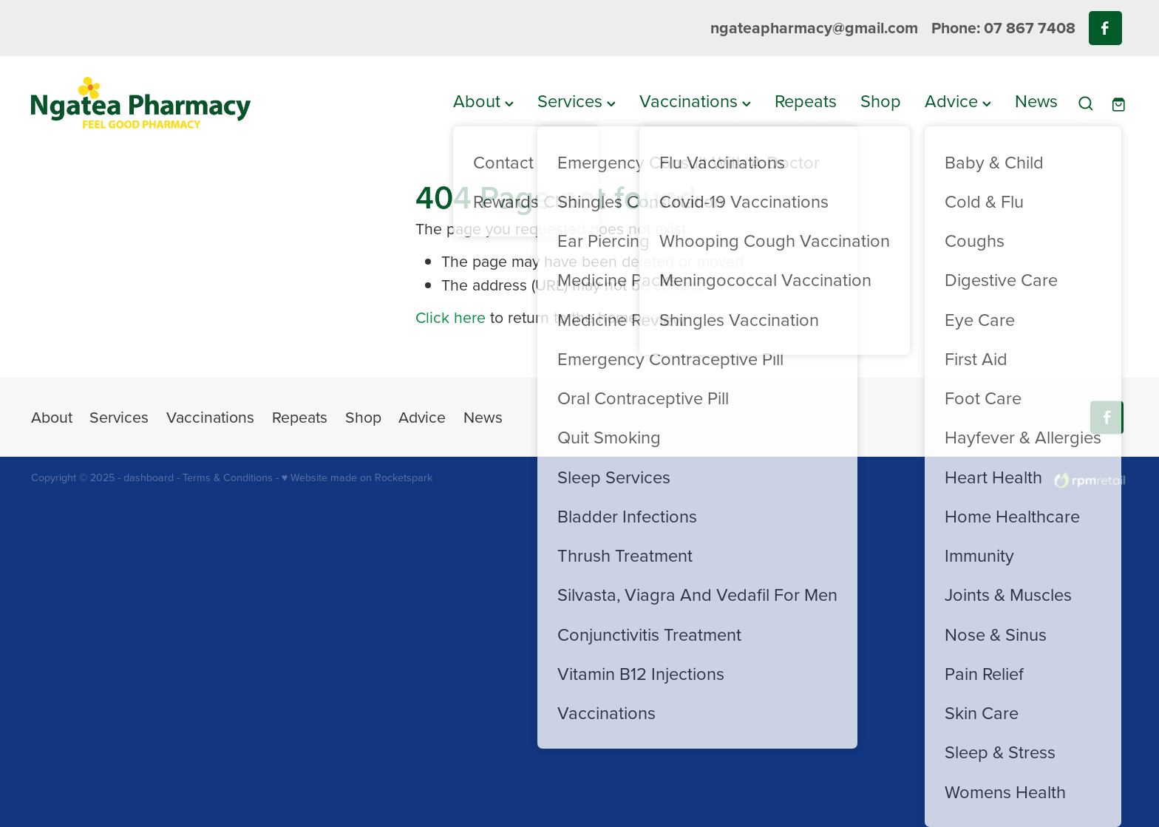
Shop (880, 100)
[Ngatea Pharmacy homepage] (141, 103)
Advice (958, 100)
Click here (450, 317)
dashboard (148, 477)
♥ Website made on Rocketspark (357, 477)
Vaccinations (695, 100)
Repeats (806, 100)
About (483, 100)
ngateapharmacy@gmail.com (814, 27)
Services (576, 100)
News (1036, 100)
